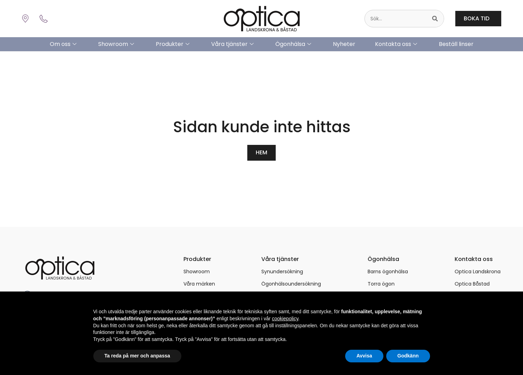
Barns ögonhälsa (388, 271)
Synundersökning (282, 271)
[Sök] (435, 18)
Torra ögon (381, 283)
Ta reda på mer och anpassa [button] (137, 356)
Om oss (63, 44)
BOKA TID (478, 18)
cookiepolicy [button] (285, 318)
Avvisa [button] (364, 356)
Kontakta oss (396, 44)
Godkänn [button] (408, 356)
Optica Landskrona (478, 271)
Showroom (116, 44)
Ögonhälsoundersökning (291, 283)
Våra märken (199, 283)
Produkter (172, 44)
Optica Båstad (472, 283)
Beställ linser (456, 44)
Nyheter (344, 44)
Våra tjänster (232, 44)
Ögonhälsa (293, 44)
